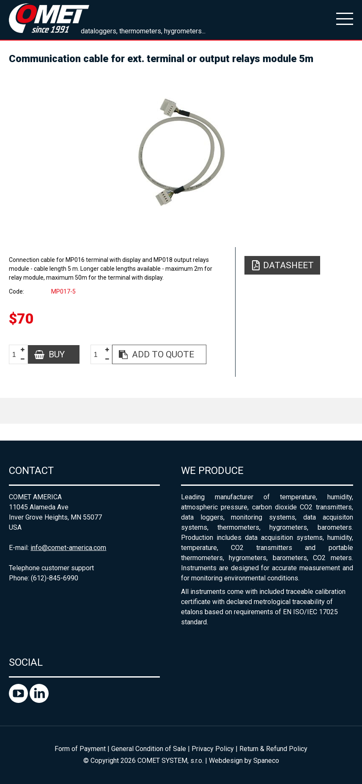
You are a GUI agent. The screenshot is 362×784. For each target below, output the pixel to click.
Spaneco (266, 761)
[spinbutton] (17, 354)
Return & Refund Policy (273, 749)
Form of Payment (80, 749)
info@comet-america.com (68, 548)
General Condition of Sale (148, 749)
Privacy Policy (213, 749)
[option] (181, 152)
